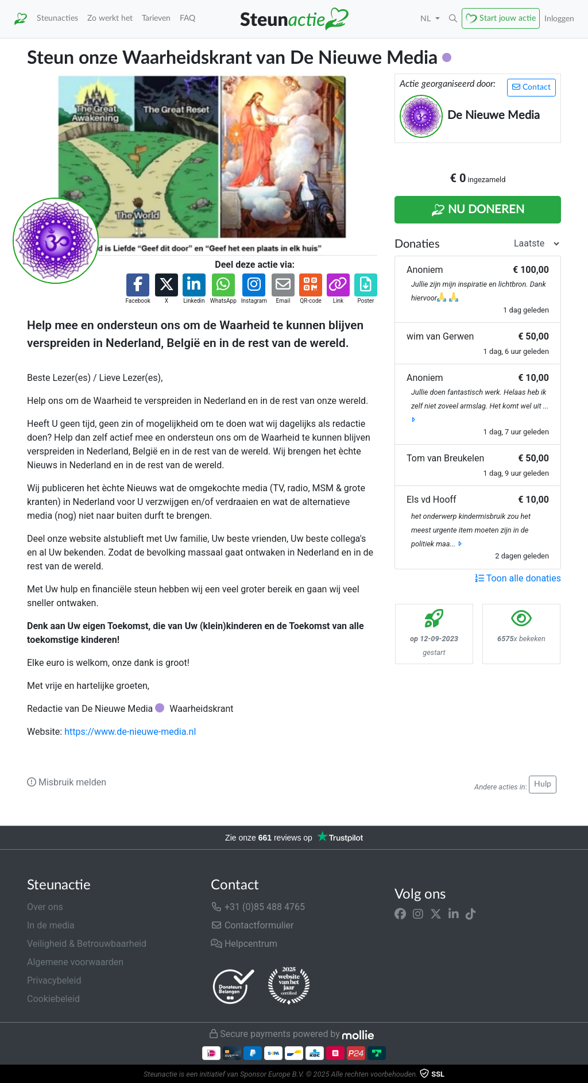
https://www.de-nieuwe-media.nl (130, 731)
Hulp (542, 784)
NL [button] (426, 18)
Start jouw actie (507, 18)
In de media (51, 925)
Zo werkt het (110, 18)
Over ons (45, 906)
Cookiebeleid (53, 998)
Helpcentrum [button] (244, 943)
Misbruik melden (66, 782)
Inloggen (559, 18)
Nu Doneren (477, 210)
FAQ (187, 18)
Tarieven (156, 18)
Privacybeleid (54, 980)
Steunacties (57, 18)
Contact (531, 87)
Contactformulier (252, 925)
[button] (453, 19)
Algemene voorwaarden (75, 962)
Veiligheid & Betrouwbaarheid (86, 943)
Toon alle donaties (518, 578)
